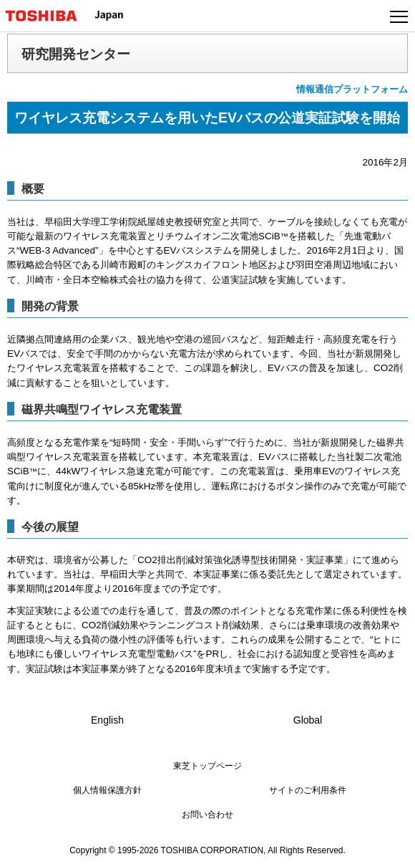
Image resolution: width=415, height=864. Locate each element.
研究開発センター (75, 54)
